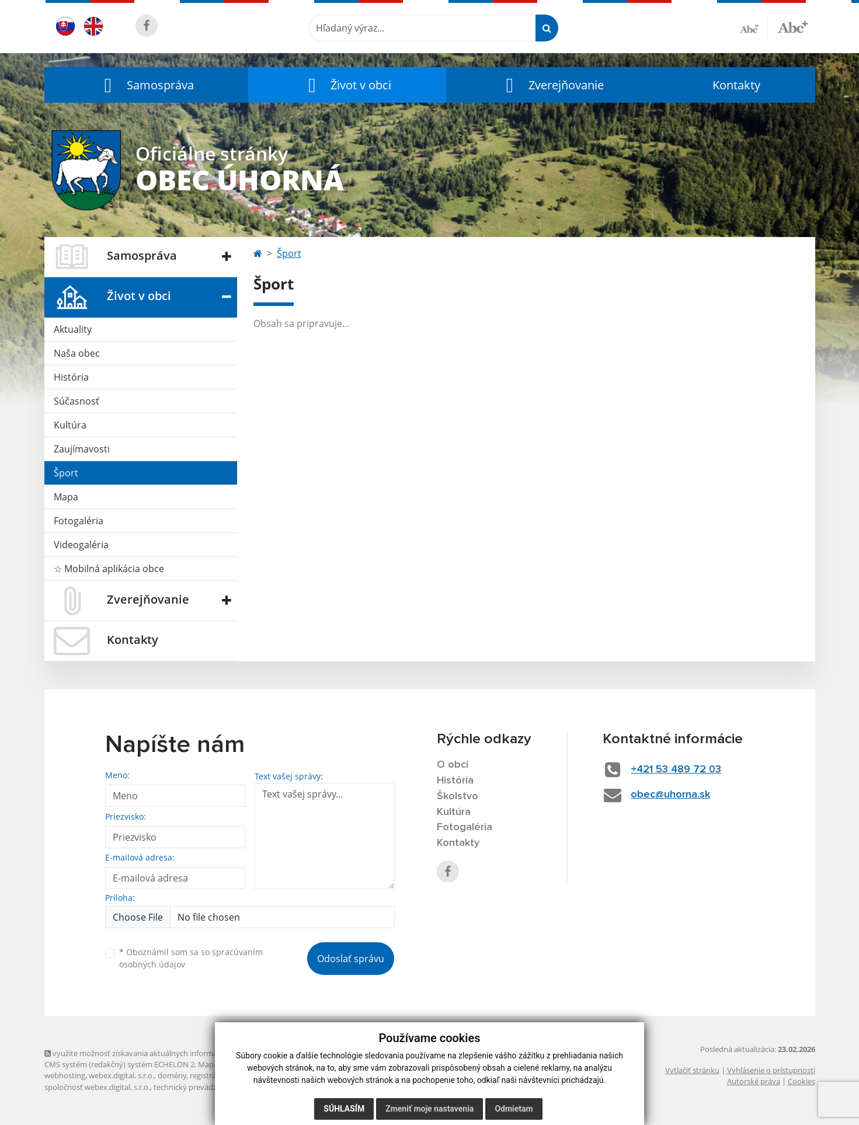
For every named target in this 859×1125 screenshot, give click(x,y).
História (71, 377)
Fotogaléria (78, 520)
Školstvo (457, 796)
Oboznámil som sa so (191, 958)
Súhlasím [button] (344, 1108)
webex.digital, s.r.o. (121, 1075)
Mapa (66, 496)
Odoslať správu (350, 958)
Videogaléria (81, 544)
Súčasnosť (76, 401)
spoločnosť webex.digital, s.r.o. (97, 1087)
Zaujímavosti (82, 449)
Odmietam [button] (514, 1108)
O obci (452, 765)
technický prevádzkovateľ (198, 1087)
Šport (66, 472)
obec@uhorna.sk (670, 794)
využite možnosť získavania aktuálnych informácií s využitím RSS (160, 1053)
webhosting (64, 1075)
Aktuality (73, 329)
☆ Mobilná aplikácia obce (109, 568)
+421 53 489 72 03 (676, 769)
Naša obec (77, 353)
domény (172, 1075)
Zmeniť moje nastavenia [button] (429, 1108)
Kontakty (736, 85)
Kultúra (70, 425)
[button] (146, 85)
